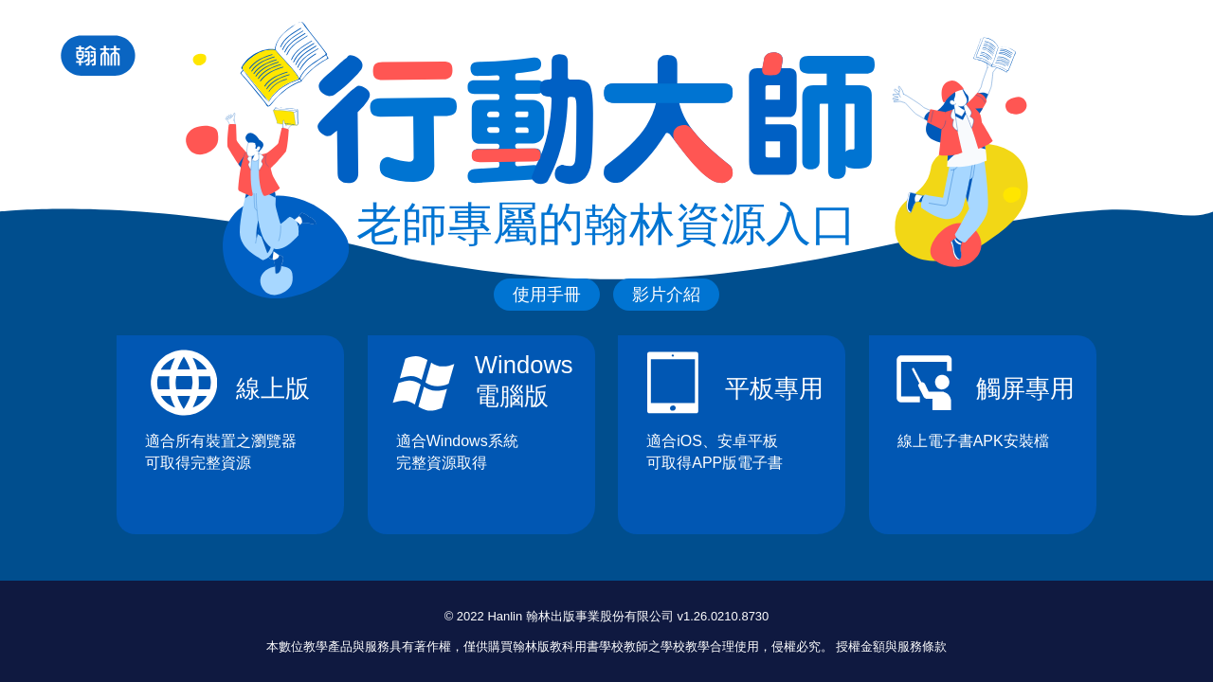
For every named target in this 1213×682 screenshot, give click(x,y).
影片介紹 (666, 294)
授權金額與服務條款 (891, 646)
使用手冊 (547, 294)
